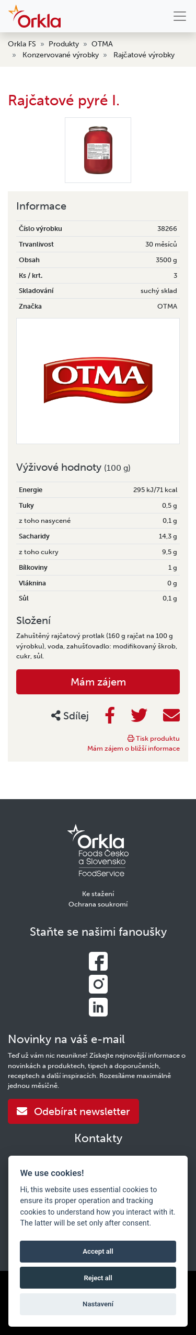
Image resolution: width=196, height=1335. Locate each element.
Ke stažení (98, 894)
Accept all (98, 1251)
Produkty (64, 44)
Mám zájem (98, 682)
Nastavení (98, 1304)
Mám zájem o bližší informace (133, 748)
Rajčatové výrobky (144, 55)
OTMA (102, 44)
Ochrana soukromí (98, 904)
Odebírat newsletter (73, 1111)
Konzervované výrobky (60, 55)
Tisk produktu (154, 738)
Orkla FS (22, 44)
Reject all (98, 1278)
